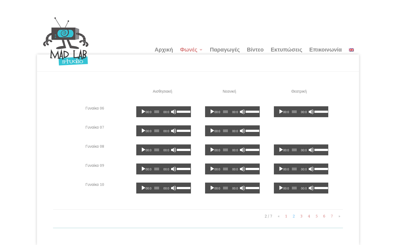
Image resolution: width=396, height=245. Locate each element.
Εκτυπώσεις (286, 49)
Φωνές (188, 49)
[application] (163, 111)
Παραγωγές (225, 49)
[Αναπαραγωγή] (143, 111)
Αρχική (164, 49)
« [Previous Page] (279, 216)
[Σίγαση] (173, 111)
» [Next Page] (339, 216)
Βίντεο (255, 49)
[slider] (156, 111)
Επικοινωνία (325, 49)
